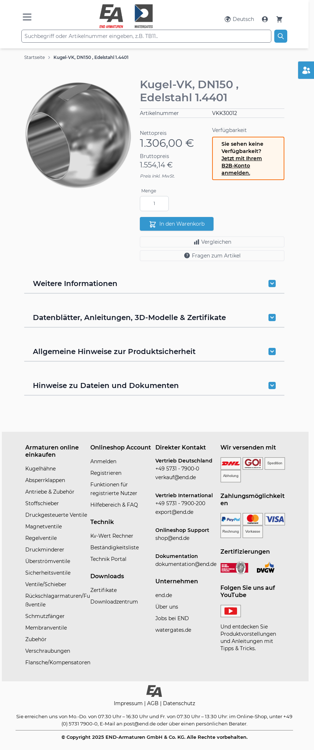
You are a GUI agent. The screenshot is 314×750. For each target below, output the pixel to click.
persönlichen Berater (221, 723)
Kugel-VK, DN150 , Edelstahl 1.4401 (91, 57)
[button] (78, 135)
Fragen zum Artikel (212, 255)
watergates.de (173, 630)
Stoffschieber (42, 503)
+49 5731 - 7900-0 (177, 468)
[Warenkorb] (279, 19)
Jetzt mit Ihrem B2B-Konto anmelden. (241, 165)
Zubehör (36, 639)
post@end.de (140, 723)
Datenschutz (179, 703)
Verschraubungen (47, 651)
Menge (148, 190)
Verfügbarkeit (229, 130)
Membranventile (46, 628)
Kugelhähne (40, 468)
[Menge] (154, 203)
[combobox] (146, 36)
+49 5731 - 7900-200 (180, 503)
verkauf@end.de (175, 477)
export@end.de (174, 512)
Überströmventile (47, 561)
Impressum (129, 703)
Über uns (166, 607)
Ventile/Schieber (45, 584)
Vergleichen (212, 242)
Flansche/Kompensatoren (57, 662)
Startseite (34, 57)
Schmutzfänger (45, 616)
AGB (153, 703)
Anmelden (103, 461)
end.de (163, 595)
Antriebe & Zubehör (49, 492)
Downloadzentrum (114, 601)
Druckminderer (44, 549)
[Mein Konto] (265, 19)
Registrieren (105, 473)
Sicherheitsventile (47, 573)
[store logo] (126, 16)
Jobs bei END (172, 618)
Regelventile (41, 538)
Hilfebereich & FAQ (114, 505)
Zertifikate (103, 590)
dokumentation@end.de (185, 564)
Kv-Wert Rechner (111, 536)
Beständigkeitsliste (114, 547)
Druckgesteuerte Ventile (56, 515)
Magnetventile (43, 526)
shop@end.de (172, 538)
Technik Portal (108, 559)
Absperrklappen (45, 480)
